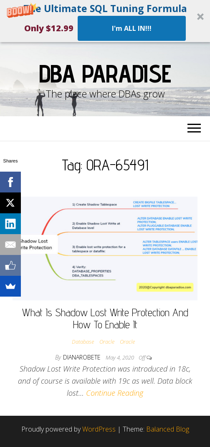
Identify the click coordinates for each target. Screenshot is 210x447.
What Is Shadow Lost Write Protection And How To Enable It (105, 318)
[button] (105, 21)
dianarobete (82, 357)
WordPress (99, 429)
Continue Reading (114, 393)
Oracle (106, 341)
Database (83, 341)
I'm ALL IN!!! (132, 28)
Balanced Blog (167, 429)
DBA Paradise (105, 73)
